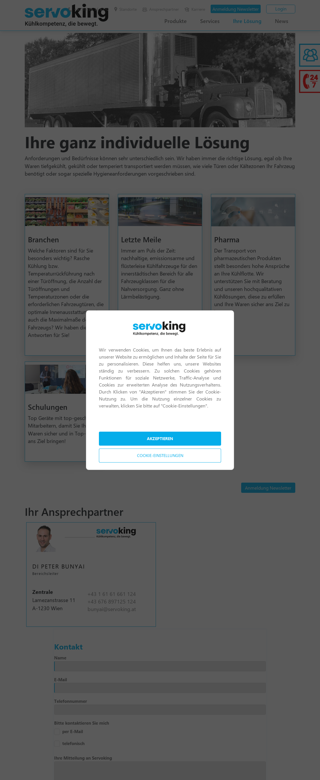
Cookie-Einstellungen (160, 455)
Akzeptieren (160, 438)
